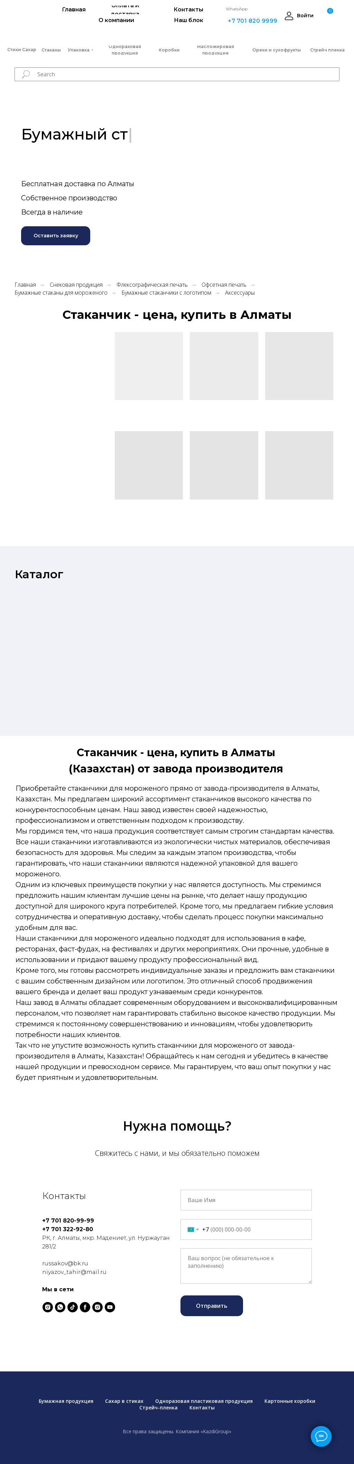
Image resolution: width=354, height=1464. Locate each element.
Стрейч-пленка (158, 1407)
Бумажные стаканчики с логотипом (166, 292)
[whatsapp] (60, 1307)
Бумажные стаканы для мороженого (61, 292)
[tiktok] (72, 1307)
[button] (55, 235)
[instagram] (48, 1307)
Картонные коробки (289, 1401)
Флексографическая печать (152, 285)
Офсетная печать (224, 285)
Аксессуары (240, 292)
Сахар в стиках (124, 1401)
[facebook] (85, 1307)
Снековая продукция (76, 285)
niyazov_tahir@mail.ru (74, 1272)
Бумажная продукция (66, 1401)
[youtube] (110, 1307)
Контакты (202, 1407)
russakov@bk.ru (65, 1263)
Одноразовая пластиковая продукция (204, 1401)
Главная (25, 285)
